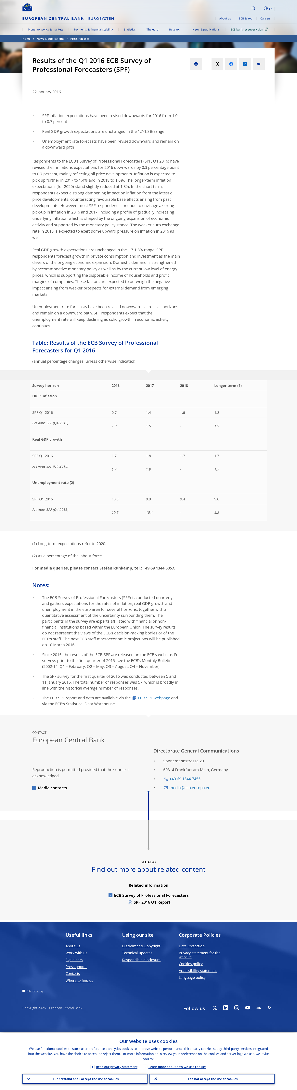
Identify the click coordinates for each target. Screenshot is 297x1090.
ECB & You (245, 18)
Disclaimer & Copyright (141, 946)
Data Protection (192, 946)
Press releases (79, 39)
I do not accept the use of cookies (212, 1078)
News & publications (206, 29)
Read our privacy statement (116, 1066)
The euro (152, 29)
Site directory (35, 991)
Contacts (73, 973)
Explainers (74, 959)
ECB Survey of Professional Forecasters (151, 895)
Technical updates (137, 952)
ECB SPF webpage (154, 698)
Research (175, 29)
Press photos (76, 966)
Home (26, 39)
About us (225, 18)
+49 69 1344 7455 (184, 778)
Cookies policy (191, 963)
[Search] (230, 8)
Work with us (76, 952)
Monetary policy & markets (45, 29)
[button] (261, 8)
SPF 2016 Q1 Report (152, 902)
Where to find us (79, 980)
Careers (265, 18)
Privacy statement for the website (199, 954)
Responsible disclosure (141, 959)
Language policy (192, 977)
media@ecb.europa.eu (189, 787)
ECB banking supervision (249, 29)
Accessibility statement (198, 970)
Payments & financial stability (93, 29)
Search (253, 8)
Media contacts (52, 787)
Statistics (130, 29)
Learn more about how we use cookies (177, 1066)
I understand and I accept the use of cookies (85, 1078)
